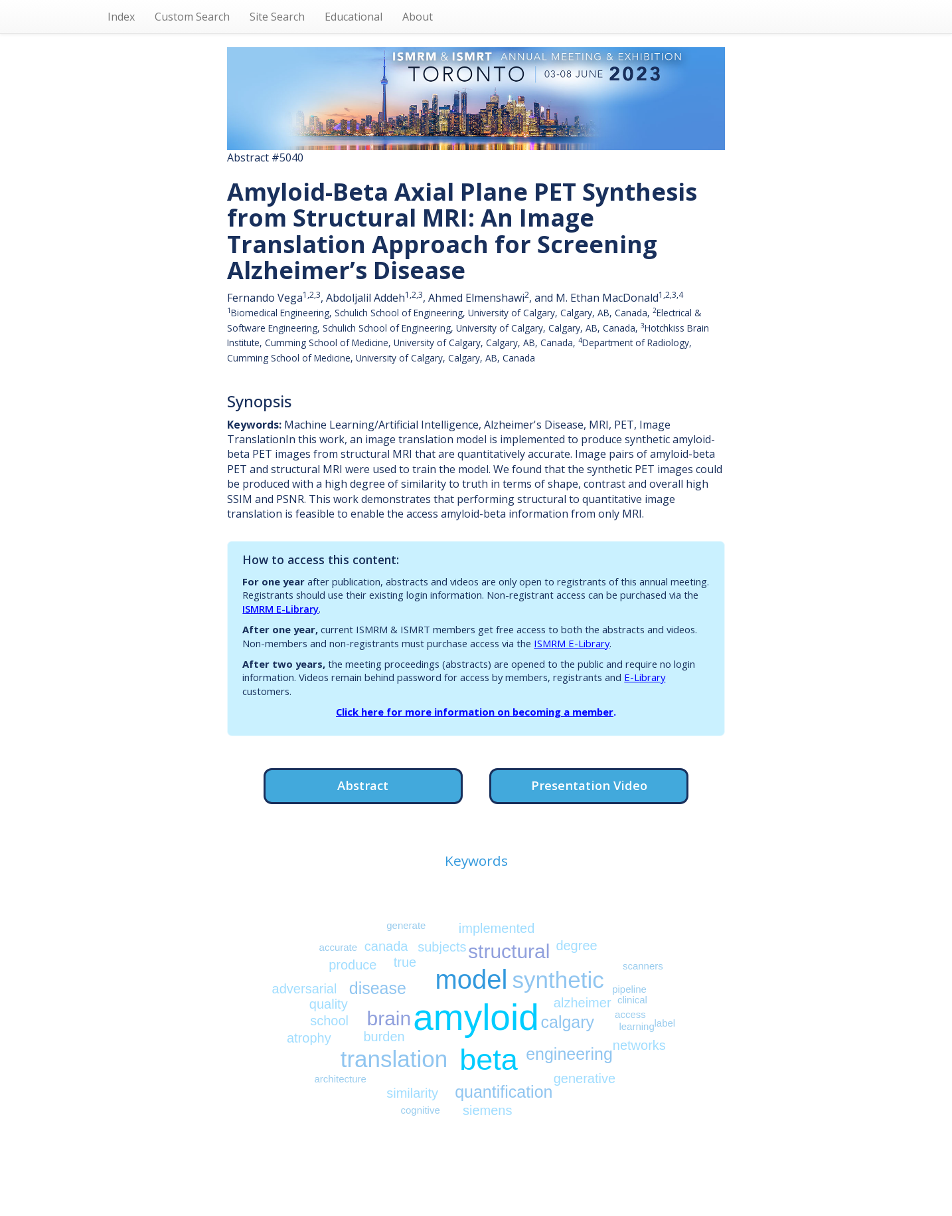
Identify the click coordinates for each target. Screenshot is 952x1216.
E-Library (644, 677)
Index (121, 16)
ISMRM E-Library (280, 608)
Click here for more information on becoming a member (474, 711)
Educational (353, 16)
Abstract (362, 785)
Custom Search (192, 16)
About (417, 16)
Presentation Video (589, 785)
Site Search (277, 16)
